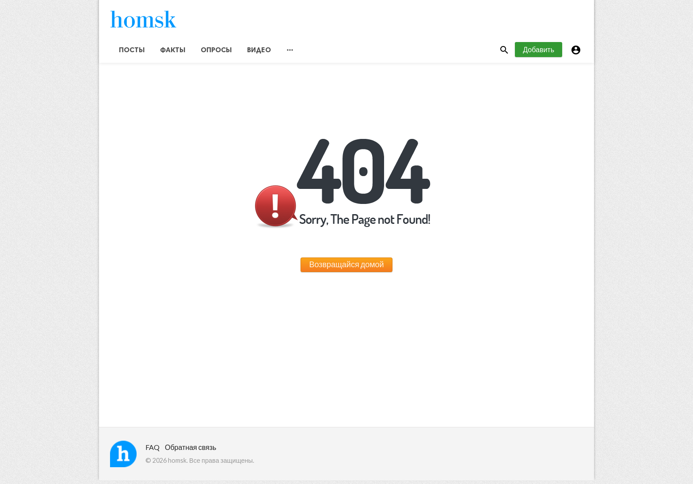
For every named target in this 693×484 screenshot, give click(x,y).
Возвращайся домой (346, 268)
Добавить (538, 52)
